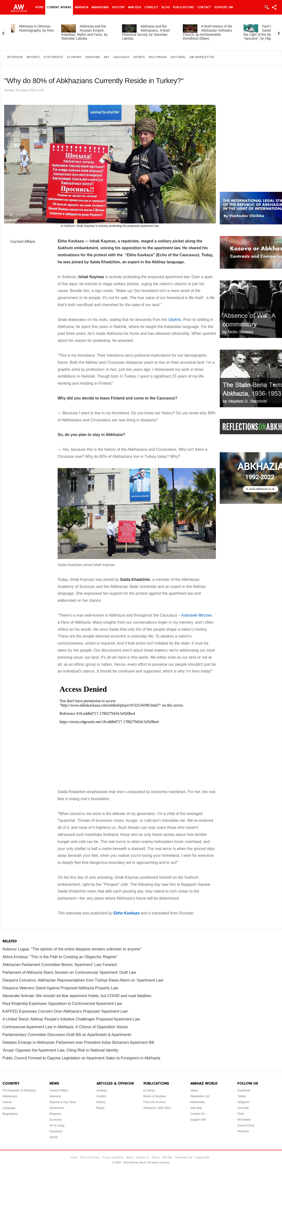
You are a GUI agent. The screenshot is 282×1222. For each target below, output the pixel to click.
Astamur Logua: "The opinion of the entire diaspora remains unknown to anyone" (71, 949)
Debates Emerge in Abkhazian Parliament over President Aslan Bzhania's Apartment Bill (78, 1042)
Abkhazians (100, 7)
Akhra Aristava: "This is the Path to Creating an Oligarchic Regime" (60, 957)
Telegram (243, 1102)
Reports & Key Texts (62, 1102)
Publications (183, 7)
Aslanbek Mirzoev (196, 615)
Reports (33, 57)
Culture (7, 1102)
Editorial (178, 57)
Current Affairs (59, 7)
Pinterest (243, 1131)
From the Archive (154, 1102)
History (118, 7)
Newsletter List (200, 1096)
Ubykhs (174, 320)
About (194, 1090)
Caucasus (121, 57)
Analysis (134, 7)
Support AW (223, 7)
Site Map (196, 1108)
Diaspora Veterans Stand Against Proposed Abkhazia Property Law (60, 988)
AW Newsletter (202, 57)
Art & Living (56, 1125)
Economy (74, 57)
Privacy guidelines (113, 1157)
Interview (15, 57)
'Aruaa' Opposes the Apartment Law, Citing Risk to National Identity (60, 1050)
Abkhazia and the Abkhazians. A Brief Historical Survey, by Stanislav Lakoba (157, 32)
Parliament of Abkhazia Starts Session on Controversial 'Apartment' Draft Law (69, 972)
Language (8, 1108)
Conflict (151, 7)
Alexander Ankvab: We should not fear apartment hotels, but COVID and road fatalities (76, 996)
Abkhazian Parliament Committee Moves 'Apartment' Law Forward (59, 965)
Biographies (10, 1114)
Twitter (241, 1096)
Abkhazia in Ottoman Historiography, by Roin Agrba (38, 30)
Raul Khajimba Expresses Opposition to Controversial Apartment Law (62, 1003)
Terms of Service (90, 1157)
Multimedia (158, 57)
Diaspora (92, 57)
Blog (166, 7)
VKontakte (244, 1119)
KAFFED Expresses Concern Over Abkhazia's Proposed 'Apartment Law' (65, 1011)
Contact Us (197, 1114)
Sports (139, 57)
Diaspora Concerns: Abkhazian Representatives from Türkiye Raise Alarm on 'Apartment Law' (83, 980)
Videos (155, 1157)
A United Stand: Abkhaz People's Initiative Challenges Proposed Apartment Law (71, 1019)
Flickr (240, 1114)
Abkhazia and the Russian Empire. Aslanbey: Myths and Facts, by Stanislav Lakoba (95, 32)
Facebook (243, 1090)
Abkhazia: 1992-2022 (157, 1108)
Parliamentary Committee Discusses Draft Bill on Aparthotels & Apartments (66, 1035)
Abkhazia (81, 7)
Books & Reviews (154, 1096)
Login (266, 7)
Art (106, 57)
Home (39, 7)
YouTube (243, 1108)
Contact (204, 7)
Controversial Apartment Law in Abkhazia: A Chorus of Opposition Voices (65, 1027)
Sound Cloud (245, 1125)
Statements (53, 57)
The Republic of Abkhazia (18, 1090)
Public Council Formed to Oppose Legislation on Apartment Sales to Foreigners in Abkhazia (81, 1058)
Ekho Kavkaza (126, 913)
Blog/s (101, 1108)
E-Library (149, 1090)
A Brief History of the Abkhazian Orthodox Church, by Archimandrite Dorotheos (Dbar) (218, 32)
